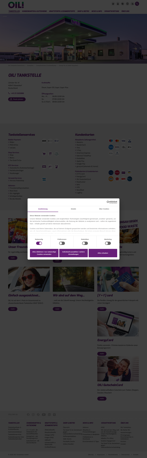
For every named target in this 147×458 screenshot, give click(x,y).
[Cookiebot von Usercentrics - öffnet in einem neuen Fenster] (108, 202)
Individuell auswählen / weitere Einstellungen (73, 253)
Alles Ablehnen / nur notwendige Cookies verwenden (44, 253)
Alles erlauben (103, 253)
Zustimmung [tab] (43, 209)
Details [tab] (73, 209)
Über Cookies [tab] (104, 209)
